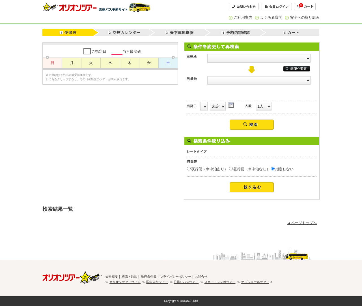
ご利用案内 (243, 17)
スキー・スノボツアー (220, 282)
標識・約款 (129, 276)
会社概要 (111, 276)
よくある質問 (271, 17)
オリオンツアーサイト (125, 282)
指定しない (284, 169)
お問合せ (201, 276)
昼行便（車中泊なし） (251, 169)
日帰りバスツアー (186, 282)
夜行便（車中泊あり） (209, 169)
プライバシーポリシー (175, 276)
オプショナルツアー (255, 282)
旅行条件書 (148, 276)
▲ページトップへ (302, 223)
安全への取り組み (305, 17)
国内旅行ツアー (157, 282)
